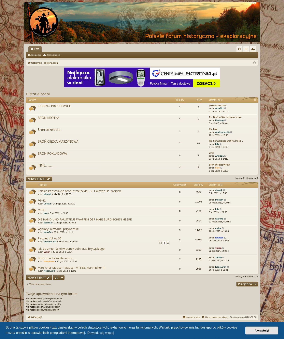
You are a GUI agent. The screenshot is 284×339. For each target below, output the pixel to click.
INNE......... (45, 165)
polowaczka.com (217, 105)
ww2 (211, 153)
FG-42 (42, 200)
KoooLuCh (49, 271)
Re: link (213, 129)
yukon (47, 252)
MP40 (42, 210)
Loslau (47, 203)
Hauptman (49, 261)
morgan (219, 200)
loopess (219, 237)
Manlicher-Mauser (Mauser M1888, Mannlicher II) (71, 267)
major (218, 228)
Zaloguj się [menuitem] (247, 50)
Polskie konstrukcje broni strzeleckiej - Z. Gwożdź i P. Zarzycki (79, 191)
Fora (36, 49)
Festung (219, 120)
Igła (217, 144)
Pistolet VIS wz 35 (50, 238)
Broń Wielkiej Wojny (219, 165)
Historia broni (38, 93)
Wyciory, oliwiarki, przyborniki (58, 229)
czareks (48, 222)
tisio (217, 168)
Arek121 (219, 108)
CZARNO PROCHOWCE (54, 106)
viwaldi (47, 194)
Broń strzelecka (49, 129)
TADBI (218, 257)
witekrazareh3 (222, 132)
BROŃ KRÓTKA (48, 118)
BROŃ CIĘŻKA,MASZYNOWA (58, 141)
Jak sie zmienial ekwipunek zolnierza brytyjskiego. (71, 248)
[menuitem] (239, 49)
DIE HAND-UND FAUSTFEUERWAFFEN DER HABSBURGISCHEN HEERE (85, 219)
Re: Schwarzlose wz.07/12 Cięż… (226, 141)
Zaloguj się (35, 55)
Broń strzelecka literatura (55, 258)
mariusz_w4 (50, 241)
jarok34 (47, 232)
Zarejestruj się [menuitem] (253, 50)
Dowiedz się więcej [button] (100, 332)
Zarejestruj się (53, 55)
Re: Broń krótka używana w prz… (226, 117)
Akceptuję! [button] (262, 330)
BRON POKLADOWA (52, 153)
